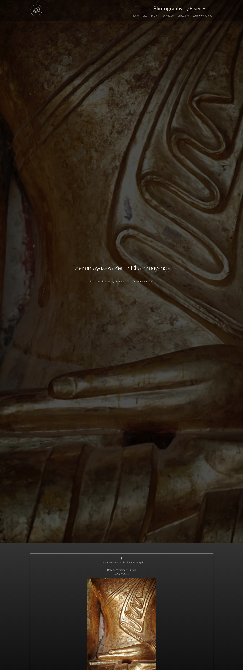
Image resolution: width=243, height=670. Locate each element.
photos (155, 15)
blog (145, 15)
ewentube (168, 15)
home (136, 15)
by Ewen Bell (182, 8)
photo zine (183, 15)
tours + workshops (202, 15)
